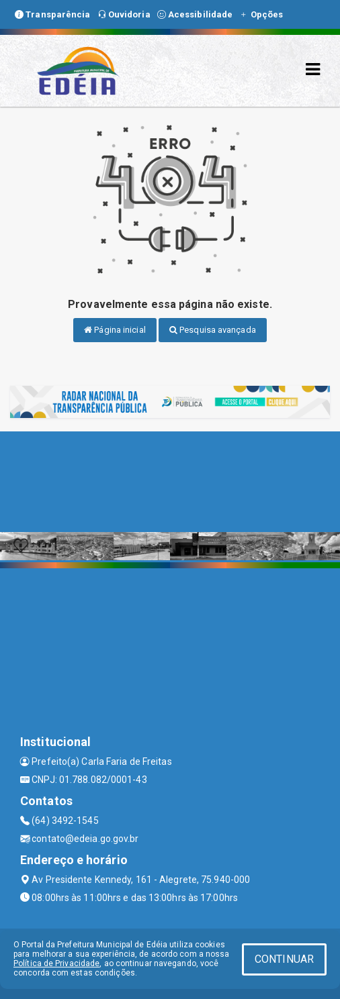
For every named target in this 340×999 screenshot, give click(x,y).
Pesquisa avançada (212, 330)
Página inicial (115, 330)
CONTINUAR (284, 959)
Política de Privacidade (56, 963)
